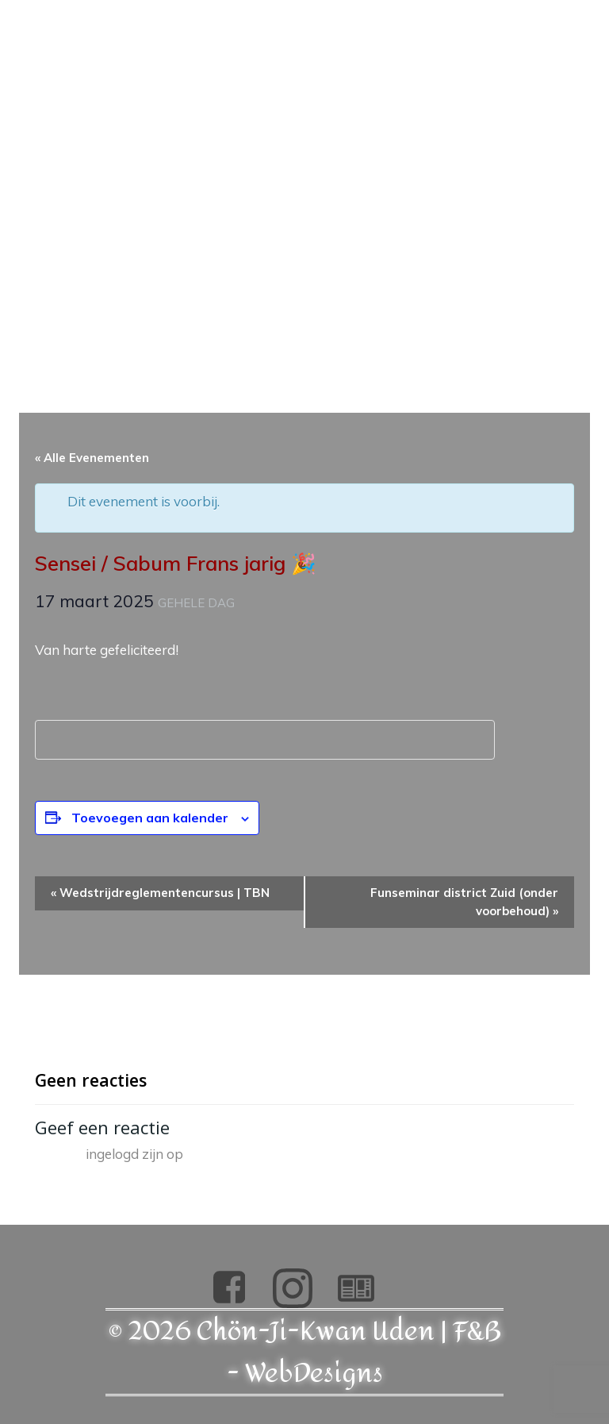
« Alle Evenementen (92, 457)
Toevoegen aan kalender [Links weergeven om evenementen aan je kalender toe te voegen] (149, 818)
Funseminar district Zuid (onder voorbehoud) (464, 901)
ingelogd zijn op (134, 1153)
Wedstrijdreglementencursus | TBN (160, 892)
